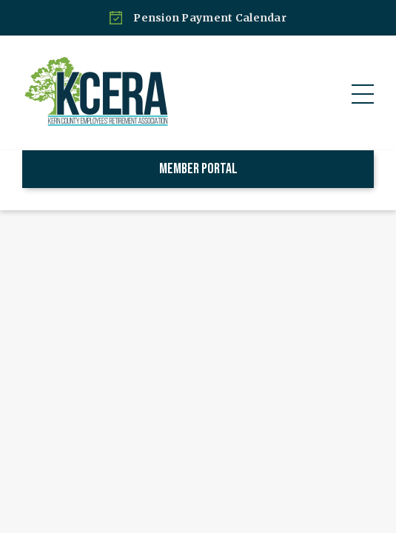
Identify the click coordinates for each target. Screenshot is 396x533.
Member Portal (198, 169)
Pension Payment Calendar (209, 17)
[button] (363, 94)
